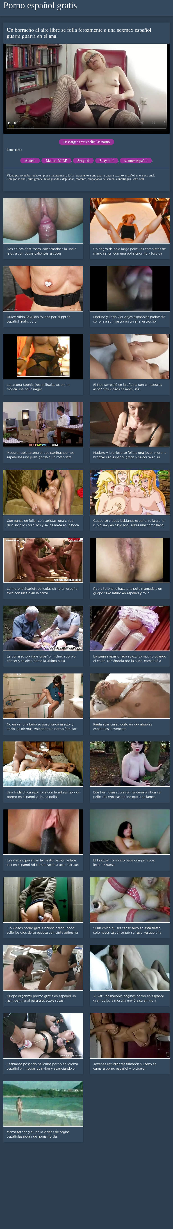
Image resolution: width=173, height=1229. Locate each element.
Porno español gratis (40, 5)
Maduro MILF (56, 161)
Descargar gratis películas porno (86, 142)
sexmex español (135, 161)
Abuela (30, 161)
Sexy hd (83, 161)
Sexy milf (107, 161)
